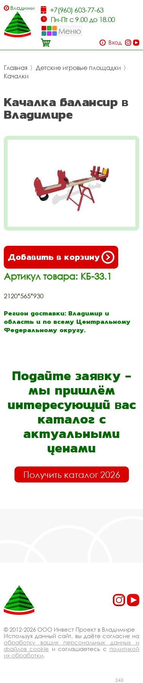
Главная (15, 68)
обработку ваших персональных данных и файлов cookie (71, 645)
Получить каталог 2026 (71, 474)
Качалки (16, 76)
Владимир (22, 8)
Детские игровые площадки (78, 68)
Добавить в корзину (61, 257)
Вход (115, 42)
